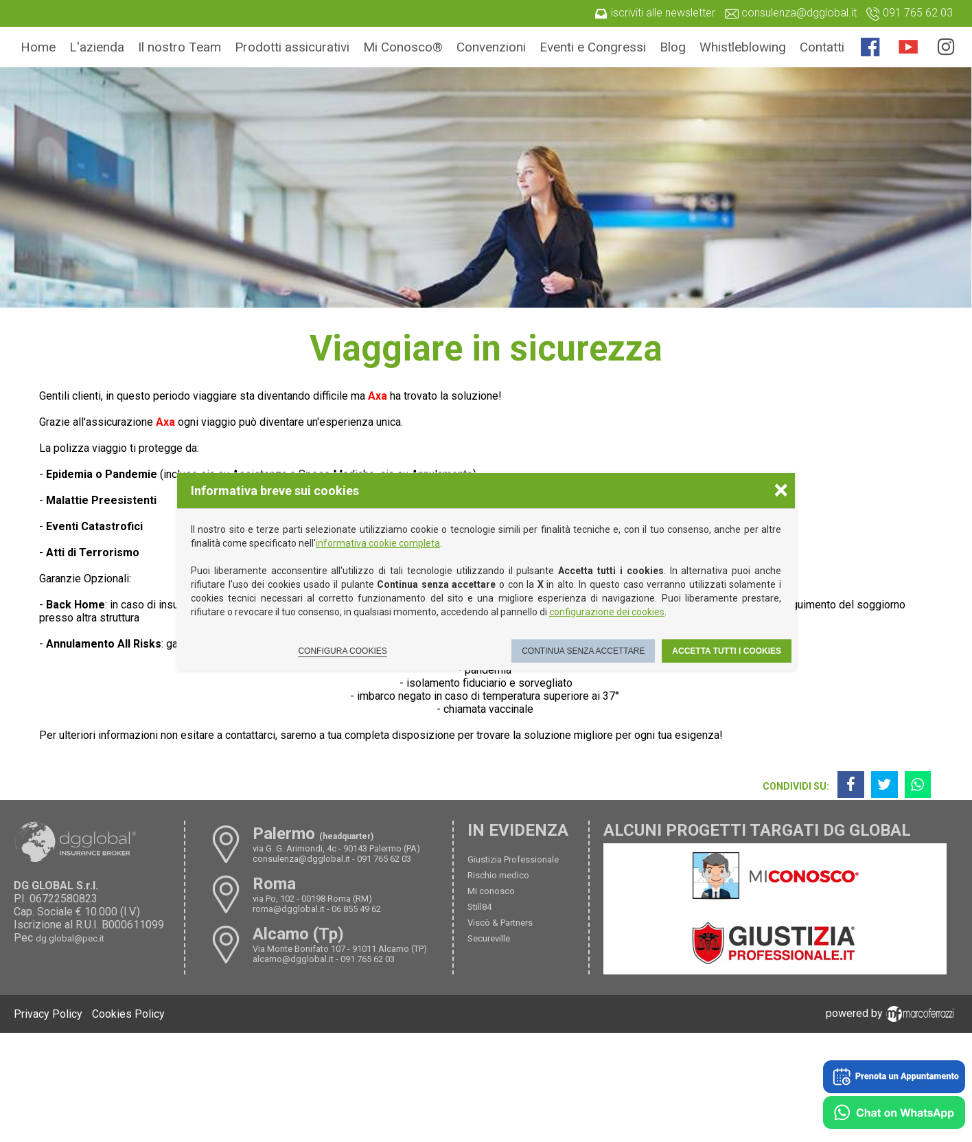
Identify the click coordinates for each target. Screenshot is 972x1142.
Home (38, 47)
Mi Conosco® (403, 47)
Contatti (822, 47)
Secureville (488, 938)
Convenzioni (491, 47)
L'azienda (96, 47)
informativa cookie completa (378, 543)
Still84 (479, 907)
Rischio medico (498, 875)
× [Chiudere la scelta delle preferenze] (781, 489)
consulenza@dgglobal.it (301, 859)
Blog (673, 47)
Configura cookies (342, 651)
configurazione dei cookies (606, 611)
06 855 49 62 (356, 909)
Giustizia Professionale (513, 859)
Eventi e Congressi (593, 47)
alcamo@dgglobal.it (293, 959)
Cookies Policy (128, 1013)
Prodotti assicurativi (292, 47)
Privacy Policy (48, 1013)
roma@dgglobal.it (289, 909)
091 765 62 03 (384, 859)
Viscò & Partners (500, 922)
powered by (892, 1013)
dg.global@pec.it (70, 938)
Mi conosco (491, 891)
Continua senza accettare (583, 651)
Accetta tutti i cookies (726, 651)
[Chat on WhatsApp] (894, 1114)
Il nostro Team (179, 47)
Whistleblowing (742, 47)
